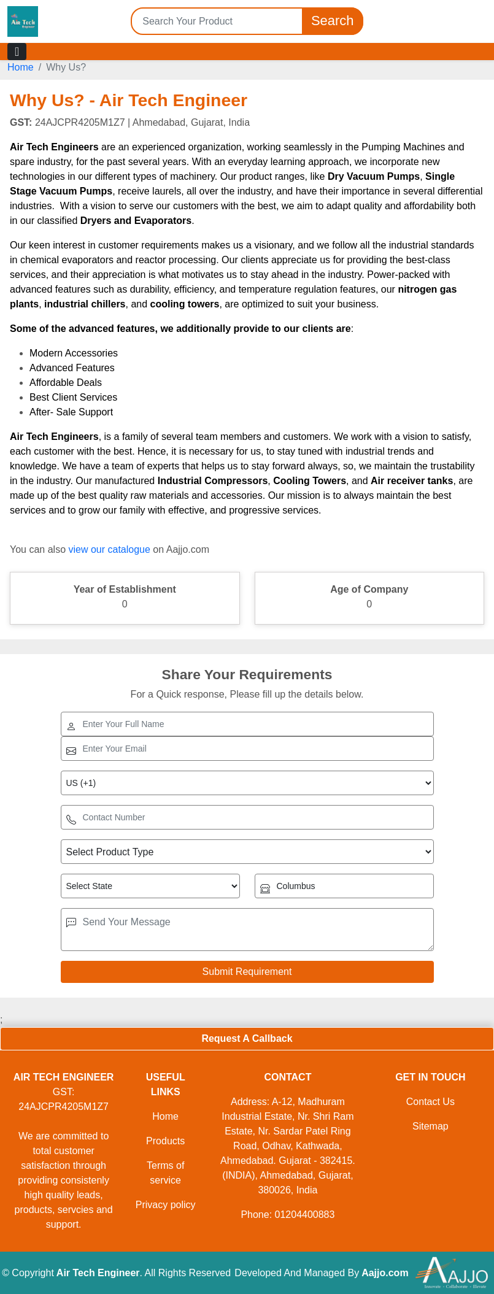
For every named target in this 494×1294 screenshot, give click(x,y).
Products (165, 1141)
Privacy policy (166, 1205)
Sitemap (430, 1126)
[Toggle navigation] (16, 51)
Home (20, 67)
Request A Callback (246, 1038)
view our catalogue (109, 549)
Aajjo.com (384, 1273)
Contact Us (430, 1101)
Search (332, 21)
